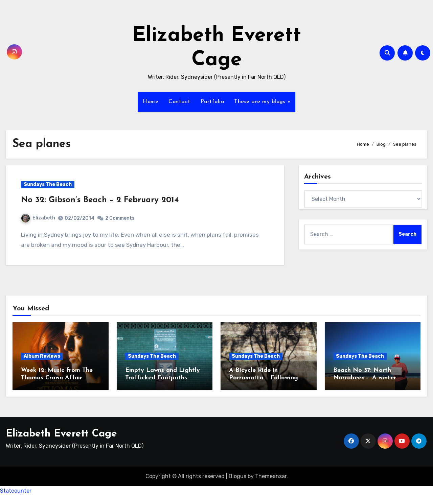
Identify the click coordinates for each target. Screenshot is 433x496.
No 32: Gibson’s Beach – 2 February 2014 (100, 200)
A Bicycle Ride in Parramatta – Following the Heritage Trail (263, 377)
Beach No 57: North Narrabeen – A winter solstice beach (364, 377)
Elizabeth (38, 218)
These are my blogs (260, 101)
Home (150, 101)
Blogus (237, 476)
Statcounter (15, 491)
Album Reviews (42, 356)
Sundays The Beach (48, 184)
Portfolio (212, 101)
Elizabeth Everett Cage (61, 434)
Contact (179, 101)
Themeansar (271, 476)
